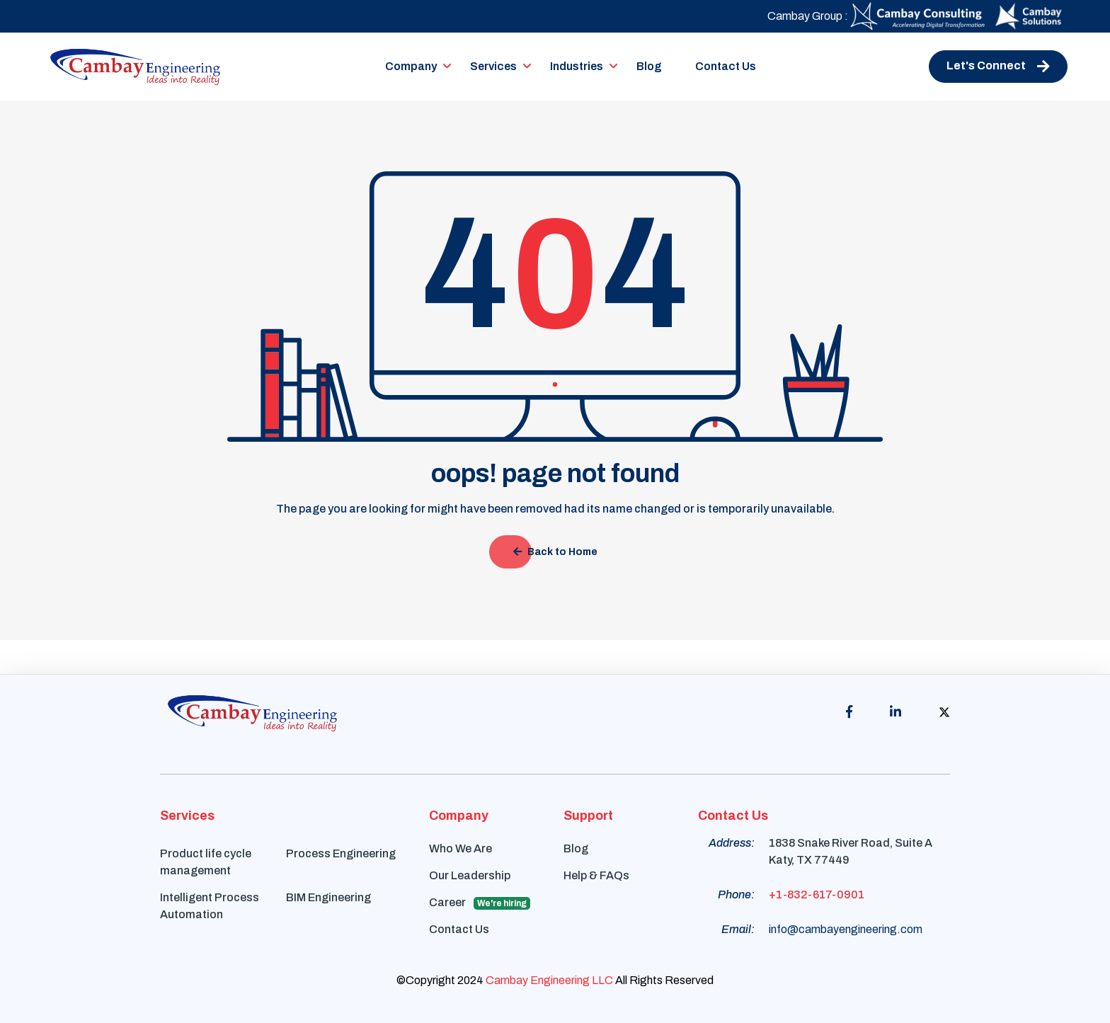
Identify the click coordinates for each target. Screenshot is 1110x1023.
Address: (732, 843)
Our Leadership (469, 875)
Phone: (736, 894)
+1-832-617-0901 (816, 894)
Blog (649, 66)
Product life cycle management (205, 861)
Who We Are (460, 848)
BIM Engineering (328, 897)
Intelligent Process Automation (209, 905)
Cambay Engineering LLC (549, 980)
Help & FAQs (596, 875)
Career (479, 903)
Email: (738, 929)
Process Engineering (341, 853)
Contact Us (725, 66)
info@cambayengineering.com (845, 929)
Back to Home (555, 552)
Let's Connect (998, 66)
